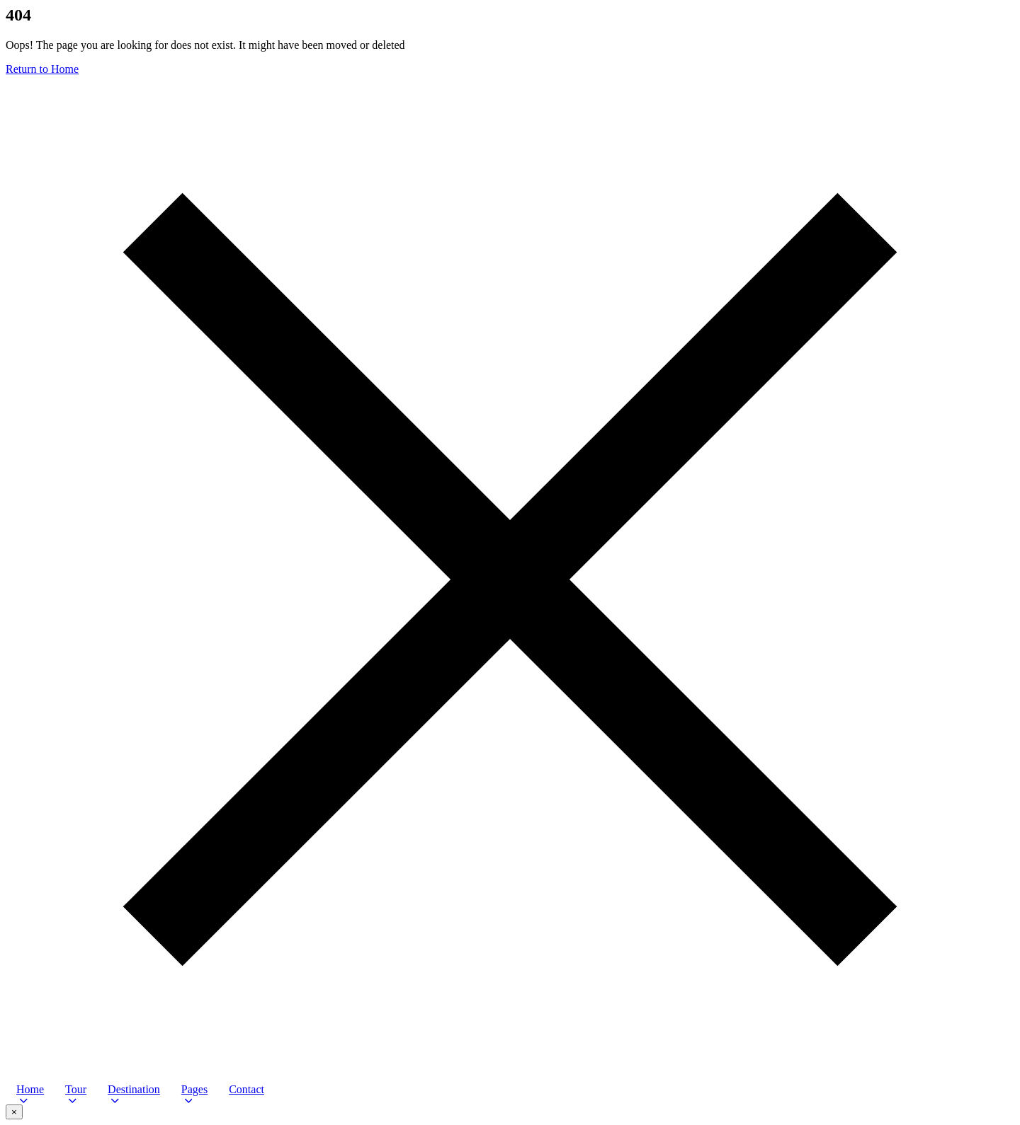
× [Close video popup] (14, 1112)
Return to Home (42, 69)
